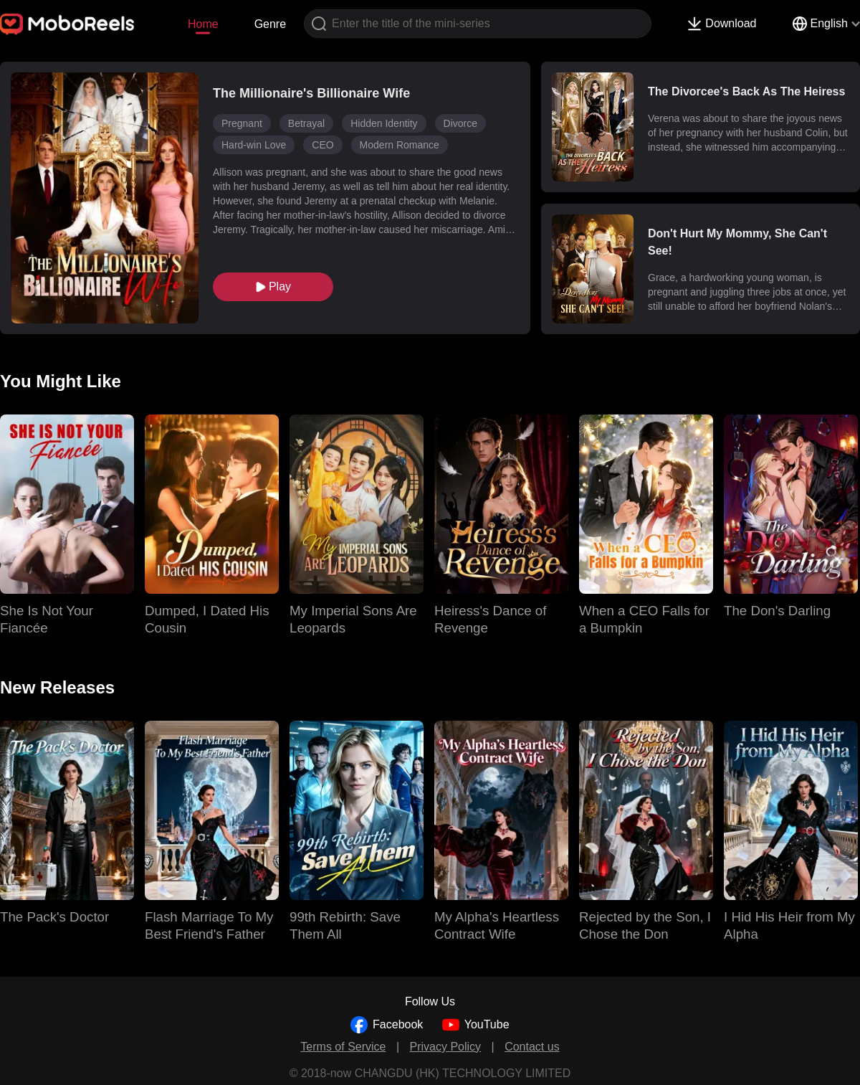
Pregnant (241, 123)
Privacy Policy (446, 1047)
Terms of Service (343, 1047)
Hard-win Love (253, 145)
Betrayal (306, 123)
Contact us (532, 1047)
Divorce (460, 123)
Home (203, 24)
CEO (322, 145)
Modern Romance (399, 145)
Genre (270, 24)
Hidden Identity (383, 123)
